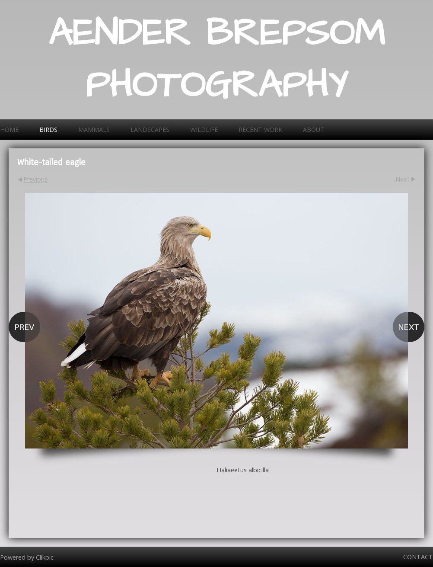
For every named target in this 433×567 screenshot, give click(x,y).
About (314, 129)
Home (9, 129)
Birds (48, 129)
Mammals (94, 129)
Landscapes (150, 129)
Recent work (260, 129)
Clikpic (45, 557)
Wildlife (204, 129)
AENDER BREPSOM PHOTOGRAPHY (216, 60)
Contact (418, 557)
